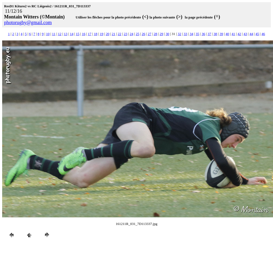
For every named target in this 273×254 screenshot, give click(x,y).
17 (89, 34)
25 (137, 34)
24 (131, 34)
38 (215, 34)
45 (257, 34)
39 (221, 34)
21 (113, 34)
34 (191, 34)
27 (149, 34)
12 (59, 34)
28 (155, 34)
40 (227, 34)
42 (239, 34)
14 (71, 34)
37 (209, 34)
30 (167, 34)
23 (125, 34)
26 (143, 34)
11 (54, 34)
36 (203, 34)
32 (179, 34)
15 (77, 34)
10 (48, 34)
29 (161, 34)
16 (83, 34)
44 (251, 34)
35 (197, 34)
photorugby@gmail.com (28, 22)
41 (233, 34)
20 (107, 34)
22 (119, 34)
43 (245, 34)
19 (101, 34)
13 (65, 34)
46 (263, 34)
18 (95, 34)
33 (185, 34)
